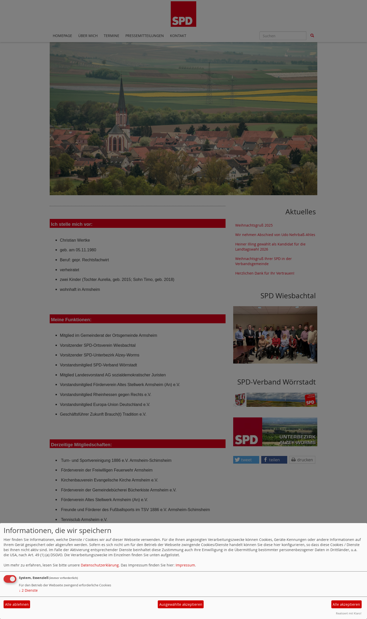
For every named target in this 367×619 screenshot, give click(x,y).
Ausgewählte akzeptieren (180, 604)
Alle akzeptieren (346, 604)
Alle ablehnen (17, 604)
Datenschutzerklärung (100, 565)
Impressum (185, 565)
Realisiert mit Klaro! (348, 613)
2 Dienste (28, 590)
